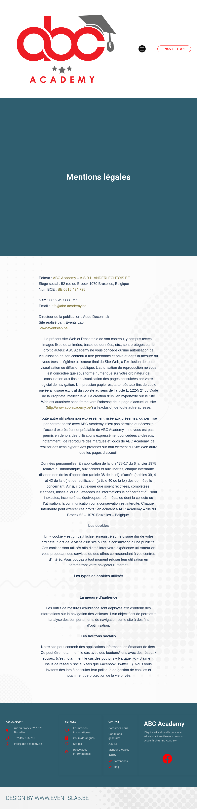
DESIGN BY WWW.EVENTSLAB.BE (47, 798)
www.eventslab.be (53, 328)
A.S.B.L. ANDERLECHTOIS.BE (105, 278)
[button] (142, 48)
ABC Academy (65, 278)
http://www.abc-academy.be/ (69, 407)
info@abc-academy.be (68, 306)
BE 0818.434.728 (71, 289)
